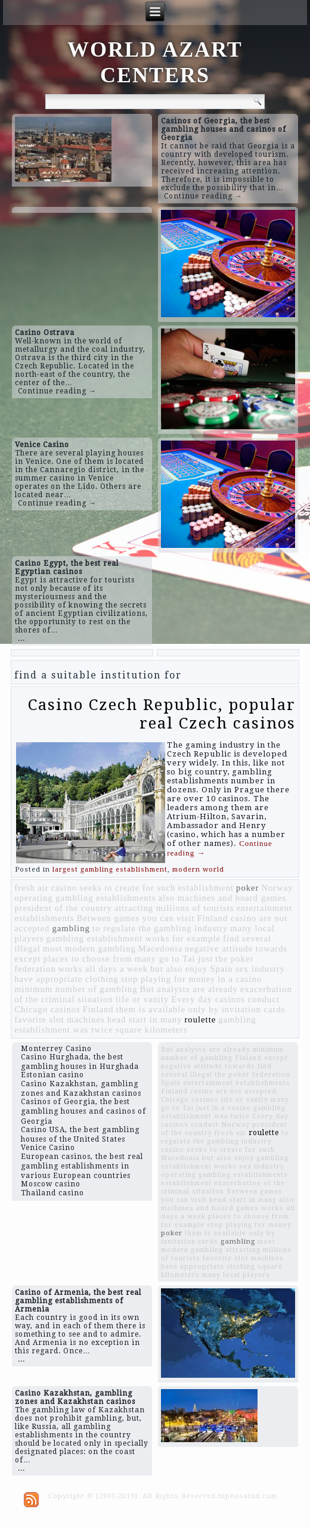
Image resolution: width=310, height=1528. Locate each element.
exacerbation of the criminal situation (223, 1187)
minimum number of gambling (75, 989)
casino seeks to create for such (113, 887)
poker (247, 887)
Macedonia (160, 948)
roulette (200, 1019)
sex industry (260, 969)
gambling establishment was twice (223, 1112)
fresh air (31, 887)
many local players (236, 1275)
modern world (198, 869)
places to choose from (87, 958)
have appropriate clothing (66, 979)
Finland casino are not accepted (219, 1091)
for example (196, 938)
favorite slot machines (59, 1019)
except (27, 958)
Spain (221, 969)
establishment (206, 887)
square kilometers (152, 1029)
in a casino (240, 979)
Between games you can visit (136, 918)
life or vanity (142, 999)
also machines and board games (223, 898)
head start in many (144, 1019)
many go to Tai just (174, 958)
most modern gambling (89, 948)
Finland (98, 1009)
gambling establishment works (108, 938)
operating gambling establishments (85, 898)
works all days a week (103, 969)
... (21, 638)
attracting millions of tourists (174, 908)
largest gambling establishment (110, 869)
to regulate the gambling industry (160, 928)
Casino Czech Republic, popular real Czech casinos (162, 714)
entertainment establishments (236, 1083)
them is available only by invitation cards (201, 1009)
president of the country (63, 908)
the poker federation (252, 1074)
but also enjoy (178, 969)
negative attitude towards (236, 948)
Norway (277, 887)
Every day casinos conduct (225, 999)
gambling (70, 928)
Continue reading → (203, 196)
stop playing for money (168, 979)
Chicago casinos (47, 1009)
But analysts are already (189, 989)
